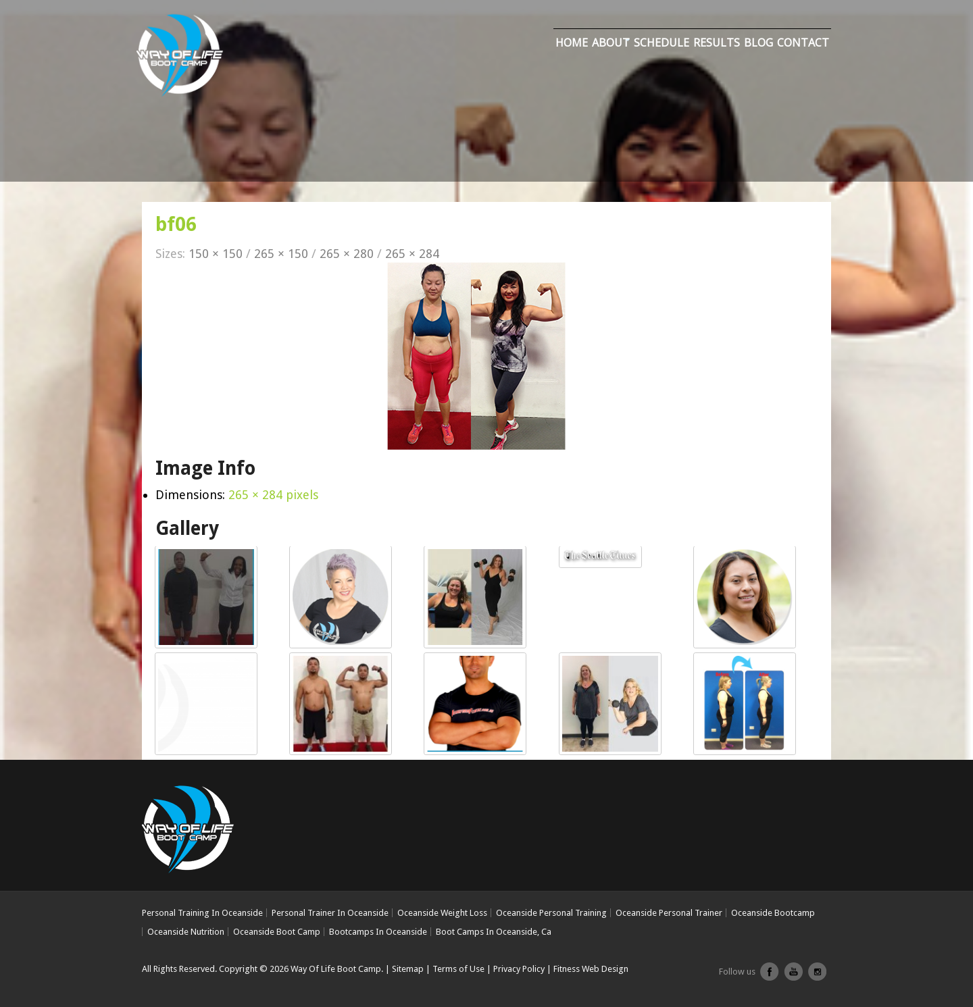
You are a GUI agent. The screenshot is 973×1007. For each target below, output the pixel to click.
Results (716, 42)
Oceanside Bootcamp (773, 912)
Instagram (816, 976)
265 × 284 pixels (273, 495)
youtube (793, 976)
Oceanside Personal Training (551, 912)
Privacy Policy (519, 969)
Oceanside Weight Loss (442, 912)
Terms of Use (458, 969)
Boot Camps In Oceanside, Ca (493, 931)
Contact (803, 42)
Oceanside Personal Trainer (669, 912)
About (611, 42)
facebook (769, 976)
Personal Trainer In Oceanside (330, 912)
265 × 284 (412, 254)
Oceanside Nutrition (185, 931)
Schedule (661, 42)
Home (571, 42)
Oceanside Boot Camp (276, 931)
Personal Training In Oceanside (202, 912)
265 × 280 (347, 254)
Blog (758, 42)
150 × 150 (216, 254)
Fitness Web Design (590, 969)
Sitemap (408, 969)
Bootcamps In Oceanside (378, 931)
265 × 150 (281, 254)
